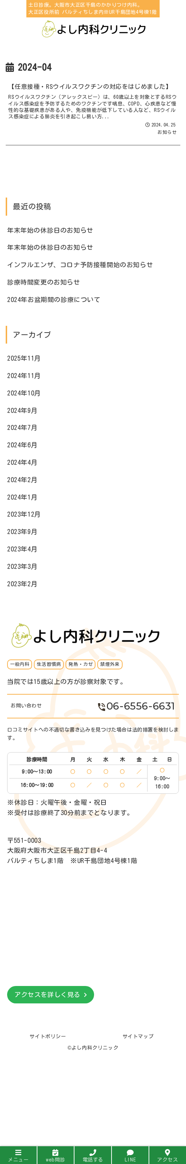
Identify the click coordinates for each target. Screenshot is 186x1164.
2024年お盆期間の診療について (53, 299)
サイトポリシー (48, 1036)
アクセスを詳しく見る (47, 994)
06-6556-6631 (136, 706)
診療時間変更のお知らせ (43, 282)
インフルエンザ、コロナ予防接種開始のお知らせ (80, 265)
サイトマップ (138, 1036)
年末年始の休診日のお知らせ (50, 230)
